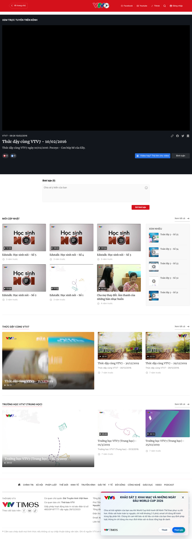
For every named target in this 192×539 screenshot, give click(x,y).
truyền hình (88, 485)
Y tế (110, 485)
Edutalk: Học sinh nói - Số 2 (19, 295)
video (158, 485)
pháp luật (51, 485)
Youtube (141, 6)
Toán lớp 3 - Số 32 (169, 278)
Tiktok (155, 6)
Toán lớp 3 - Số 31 (169, 292)
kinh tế (75, 485)
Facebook (127, 6)
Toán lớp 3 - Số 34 (169, 249)
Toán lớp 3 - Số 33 (169, 263)
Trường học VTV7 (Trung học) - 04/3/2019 (36, 459)
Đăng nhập (176, 6)
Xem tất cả (182, 218)
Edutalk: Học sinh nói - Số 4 (67, 254)
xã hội (39, 485)
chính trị (28, 485)
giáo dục (148, 485)
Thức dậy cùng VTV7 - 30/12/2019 (118, 363)
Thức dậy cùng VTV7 (15, 326)
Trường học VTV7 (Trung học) (22, 404)
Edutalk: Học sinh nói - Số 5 (19, 254)
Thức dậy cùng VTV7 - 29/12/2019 (166, 363)
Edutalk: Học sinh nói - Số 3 (114, 254)
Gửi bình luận (140, 207)
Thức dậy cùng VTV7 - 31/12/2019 (29, 381)
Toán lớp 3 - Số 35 (169, 234)
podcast (169, 485)
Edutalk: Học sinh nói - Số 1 (66, 295)
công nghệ (134, 485)
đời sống (120, 485)
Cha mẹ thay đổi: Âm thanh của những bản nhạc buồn (116, 297)
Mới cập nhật (11, 218)
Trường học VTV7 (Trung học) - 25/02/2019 (165, 442)
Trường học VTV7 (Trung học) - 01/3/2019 (117, 442)
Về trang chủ (18, 5)
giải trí (102, 485)
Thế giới (63, 485)
